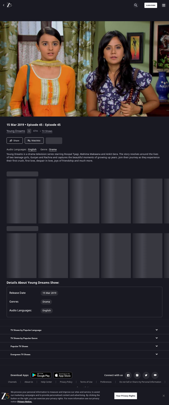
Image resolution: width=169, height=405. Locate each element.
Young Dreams (16, 131)
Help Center (46, 382)
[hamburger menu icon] (163, 5)
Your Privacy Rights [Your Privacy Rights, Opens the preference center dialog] (125, 396)
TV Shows (47, 131)
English (32, 149)
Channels (12, 382)
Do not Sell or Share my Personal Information (140, 382)
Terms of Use (86, 382)
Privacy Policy (66, 382)
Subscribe (150, 5)
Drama (53, 149)
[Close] (163, 395)
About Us (29, 382)
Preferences (106, 382)
